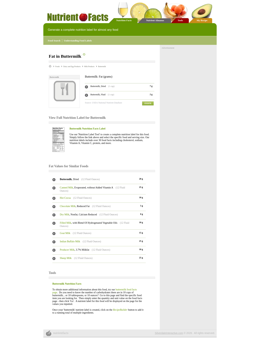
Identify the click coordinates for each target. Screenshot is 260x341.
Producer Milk (67, 249)
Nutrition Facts (124, 20)
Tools (180, 20)
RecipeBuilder (120, 309)
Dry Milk (64, 214)
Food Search (54, 40)
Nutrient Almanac (155, 20)
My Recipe (202, 20)
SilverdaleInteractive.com (169, 333)
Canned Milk (66, 187)
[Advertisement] (189, 72)
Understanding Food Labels (78, 40)
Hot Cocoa (65, 198)
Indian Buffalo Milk (70, 241)
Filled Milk (65, 222)
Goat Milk (65, 233)
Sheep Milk (66, 258)
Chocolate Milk (68, 206)
